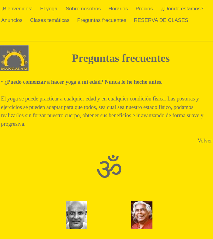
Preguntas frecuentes (101, 20)
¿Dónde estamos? (182, 9)
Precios (144, 9)
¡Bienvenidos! (17, 9)
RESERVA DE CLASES (161, 20)
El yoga (49, 9)
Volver (204, 141)
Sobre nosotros (83, 9)
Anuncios (12, 20)
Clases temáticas (49, 20)
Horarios (118, 9)
